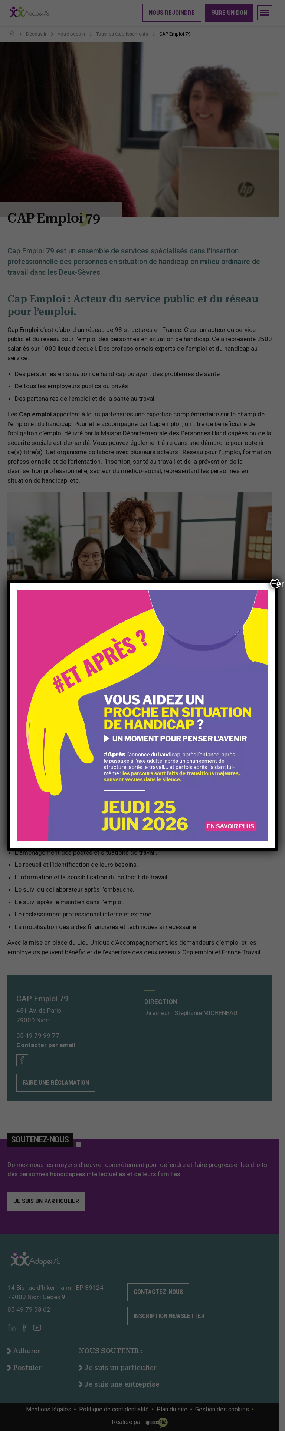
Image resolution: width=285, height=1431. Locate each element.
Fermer (275, 583)
